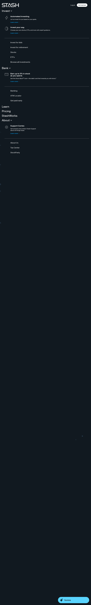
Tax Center (15, 147)
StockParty (15, 152)
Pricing (6, 111)
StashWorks (9, 115)
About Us (14, 143)
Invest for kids (16, 42)
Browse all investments (20, 62)
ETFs (12, 57)
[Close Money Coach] (73, 600)
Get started (82, 5)
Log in (73, 5)
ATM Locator (15, 96)
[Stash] (10, 5)
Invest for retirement (19, 47)
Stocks (13, 52)
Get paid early (16, 100)
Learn (5, 106)
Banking (13, 91)
